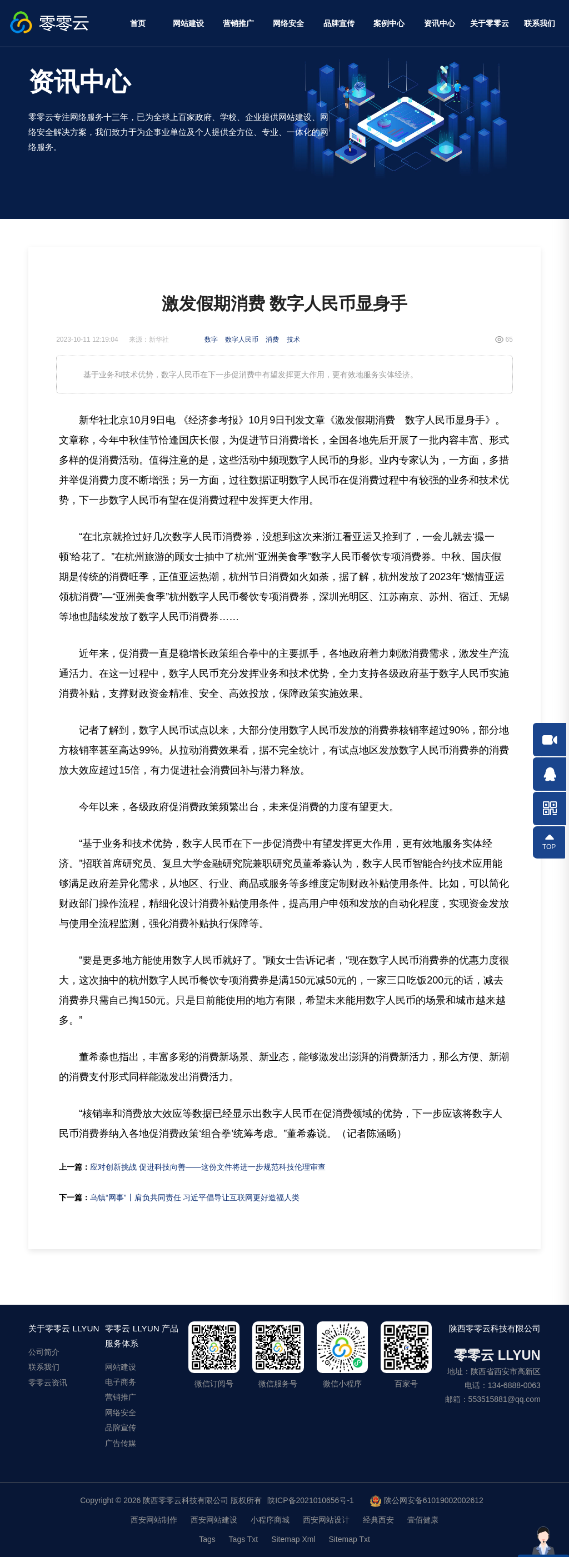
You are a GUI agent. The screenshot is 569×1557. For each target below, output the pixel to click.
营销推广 (238, 23)
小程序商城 (270, 1519)
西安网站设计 (326, 1519)
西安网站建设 (214, 1519)
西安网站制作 (154, 1519)
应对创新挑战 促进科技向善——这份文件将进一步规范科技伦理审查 (208, 1166)
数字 (211, 339)
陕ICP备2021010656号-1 (310, 1500)
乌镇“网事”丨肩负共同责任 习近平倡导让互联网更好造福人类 (195, 1197)
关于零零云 (489, 23)
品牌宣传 (339, 23)
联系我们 (539, 23)
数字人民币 (241, 339)
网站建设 (188, 23)
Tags (207, 1539)
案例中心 (389, 23)
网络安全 (288, 23)
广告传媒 (120, 1443)
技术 (293, 339)
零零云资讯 (47, 1382)
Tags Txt (243, 1539)
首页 (138, 23)
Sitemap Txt (349, 1539)
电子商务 (120, 1382)
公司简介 (43, 1352)
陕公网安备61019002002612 (426, 1501)
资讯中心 (439, 23)
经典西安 (378, 1519)
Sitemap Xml (293, 1539)
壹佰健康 (422, 1519)
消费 (272, 339)
